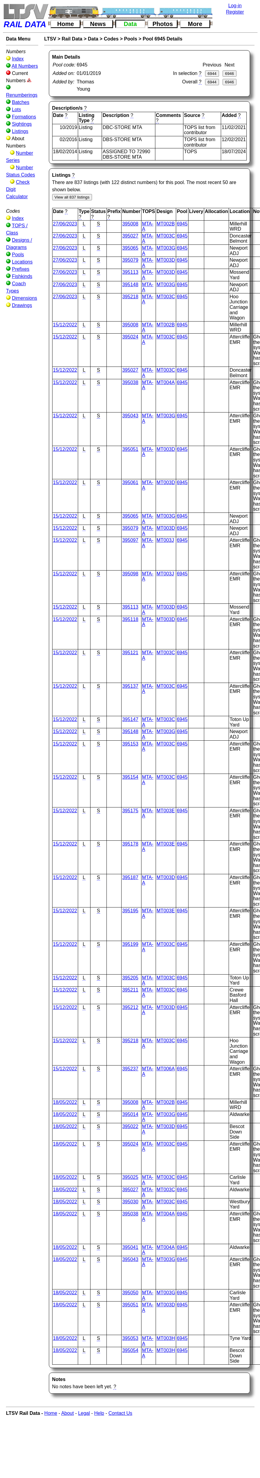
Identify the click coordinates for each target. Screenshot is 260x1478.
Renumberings (21, 95)
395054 (130, 1350)
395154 (130, 777)
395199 (130, 944)
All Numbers (25, 66)
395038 (130, 382)
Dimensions (24, 298)
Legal (84, 1413)
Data (130, 24)
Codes (111, 38)
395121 (130, 652)
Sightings (22, 124)
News (98, 24)
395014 (130, 1114)
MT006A (166, 1068)
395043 (130, 415)
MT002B (166, 223)
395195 (130, 910)
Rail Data (72, 38)
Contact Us (120, 1413)
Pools (18, 254)
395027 (130, 235)
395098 (130, 573)
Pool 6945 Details (162, 38)
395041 (130, 1247)
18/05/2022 (65, 1102)
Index (18, 58)
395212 (130, 1007)
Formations (24, 116)
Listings (20, 131)
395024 (130, 336)
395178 (130, 843)
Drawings (22, 305)
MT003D (166, 260)
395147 (130, 719)
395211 (130, 989)
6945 (182, 223)
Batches (20, 102)
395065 (130, 248)
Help (99, 1413)
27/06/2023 (65, 223)
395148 (130, 284)
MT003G (166, 248)
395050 (130, 1292)
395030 (130, 1201)
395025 (130, 1177)
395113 (130, 272)
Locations (22, 261)
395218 (130, 296)
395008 (130, 223)
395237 (130, 1068)
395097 (130, 540)
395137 (130, 686)
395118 (130, 619)
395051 (130, 449)
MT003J (165, 540)
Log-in (235, 5)
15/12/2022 (65, 324)
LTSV (50, 38)
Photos (162, 24)
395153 (130, 743)
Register (235, 12)
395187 (130, 877)
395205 (130, 977)
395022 (130, 1126)
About (67, 1413)
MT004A (166, 382)
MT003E (166, 810)
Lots (16, 109)
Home (65, 24)
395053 (130, 1338)
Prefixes (20, 269)
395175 (130, 810)
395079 (130, 260)
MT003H (166, 1338)
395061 (130, 482)
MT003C (166, 235)
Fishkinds (22, 276)
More (195, 24)
